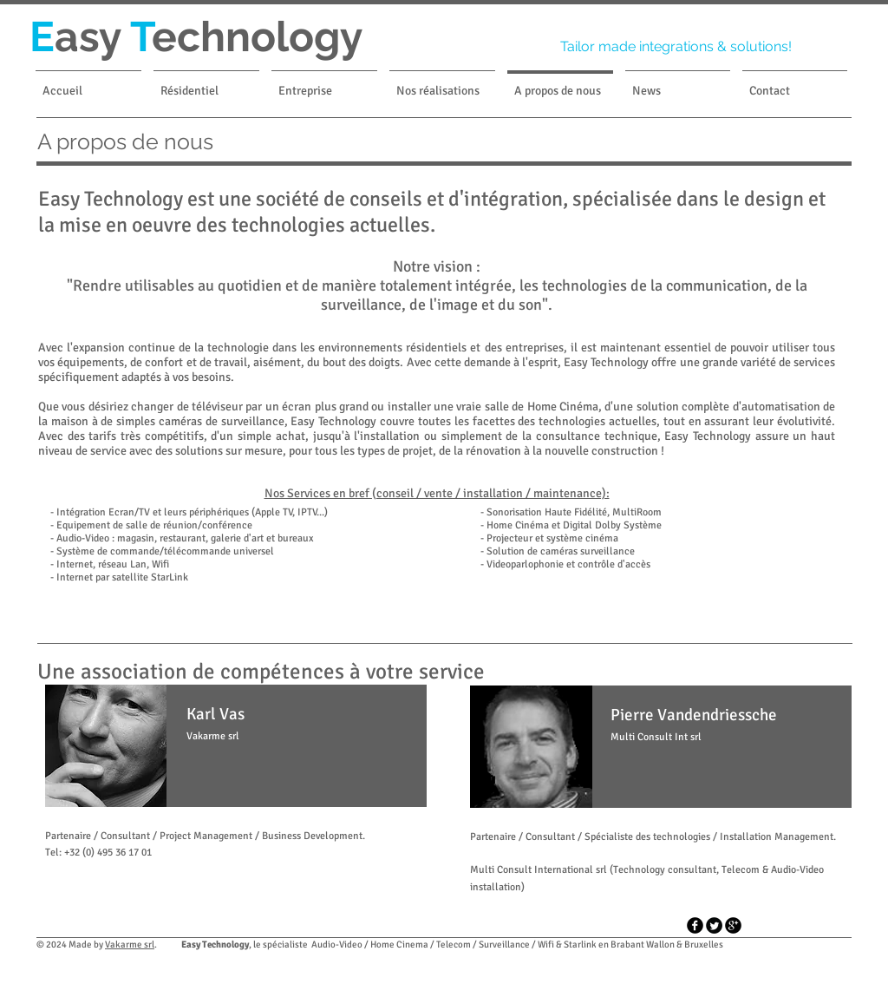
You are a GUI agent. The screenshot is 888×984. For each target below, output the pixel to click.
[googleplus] (733, 925)
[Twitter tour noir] (714, 925)
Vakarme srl (129, 944)
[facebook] (695, 925)
